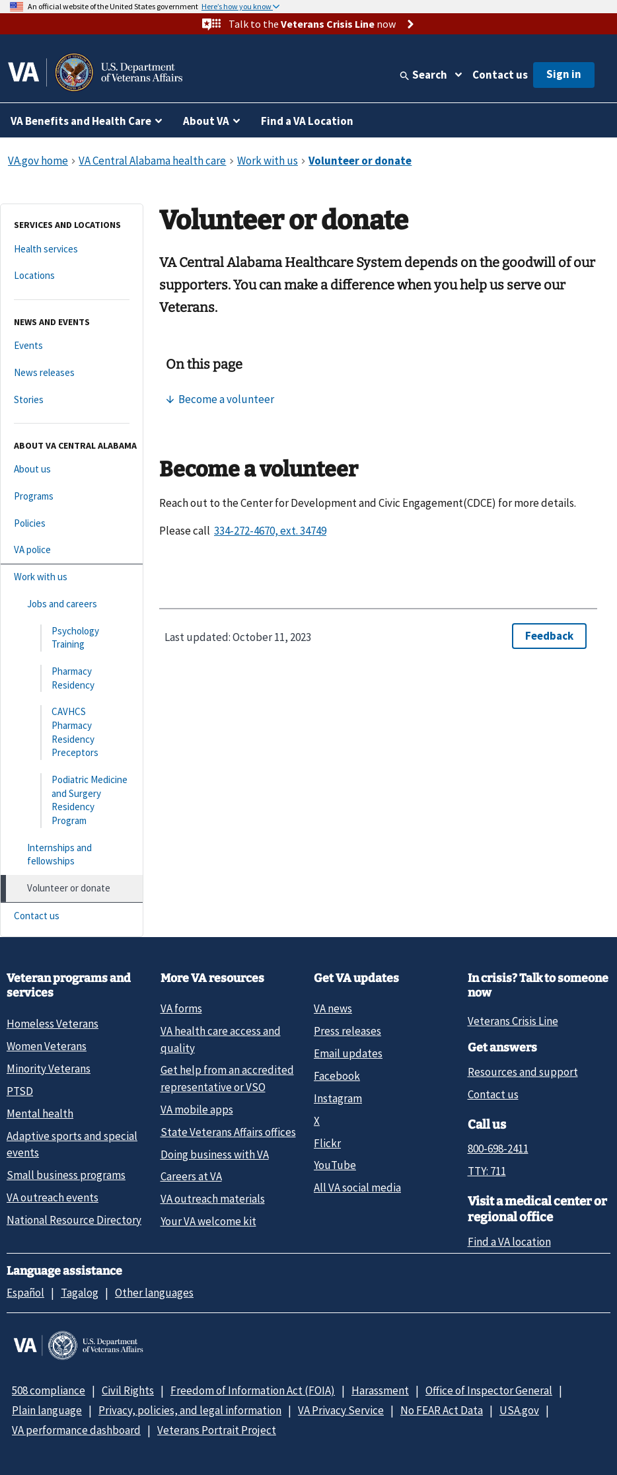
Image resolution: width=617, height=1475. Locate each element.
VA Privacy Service (341, 1410)
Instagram (338, 1098)
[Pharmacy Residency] (72, 678)
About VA (206, 121)
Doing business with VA (215, 1154)
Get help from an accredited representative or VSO (227, 1078)
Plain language (47, 1410)
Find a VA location (509, 1241)
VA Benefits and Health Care (81, 121)
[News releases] (72, 373)
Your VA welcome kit (208, 1221)
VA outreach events (52, 1197)
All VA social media (357, 1187)
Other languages (154, 1292)
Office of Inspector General (488, 1390)
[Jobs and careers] (72, 604)
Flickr (327, 1143)
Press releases (347, 1031)
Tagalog (79, 1292)
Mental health (40, 1113)
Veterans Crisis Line (513, 1021)
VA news (333, 1008)
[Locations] (72, 275)
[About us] (72, 469)
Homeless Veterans (52, 1023)
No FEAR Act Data (441, 1410)
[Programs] (72, 496)
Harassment (380, 1390)
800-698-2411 (498, 1148)
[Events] (72, 345)
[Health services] (72, 249)
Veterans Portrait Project (216, 1430)
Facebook (337, 1076)
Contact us (500, 74)
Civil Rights (128, 1390)
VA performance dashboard (76, 1430)
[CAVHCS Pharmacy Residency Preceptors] (72, 733)
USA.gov (519, 1410)
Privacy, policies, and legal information (189, 1410)
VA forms (181, 1008)
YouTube (335, 1165)
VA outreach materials (213, 1198)
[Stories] (72, 400)
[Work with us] (72, 577)
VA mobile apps (197, 1109)
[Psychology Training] (72, 638)
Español (25, 1292)
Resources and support (523, 1072)
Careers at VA (191, 1176)
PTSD (20, 1091)
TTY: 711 (487, 1171)
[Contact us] (72, 916)
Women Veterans (47, 1046)
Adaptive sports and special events (72, 1144)
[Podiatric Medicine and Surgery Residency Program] (72, 801)
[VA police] (72, 550)
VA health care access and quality (221, 1039)
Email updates (348, 1053)
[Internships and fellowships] (72, 855)
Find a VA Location (307, 121)
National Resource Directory (74, 1220)
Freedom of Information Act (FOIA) (252, 1390)
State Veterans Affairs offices (228, 1132)
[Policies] (72, 523)
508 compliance (48, 1390)
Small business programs (66, 1175)
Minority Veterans (49, 1068)
